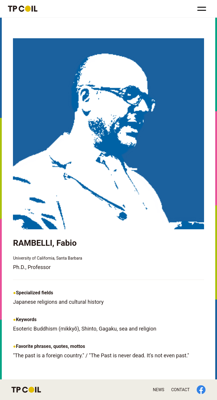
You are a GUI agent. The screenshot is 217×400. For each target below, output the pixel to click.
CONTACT (180, 389)
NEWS (158, 389)
